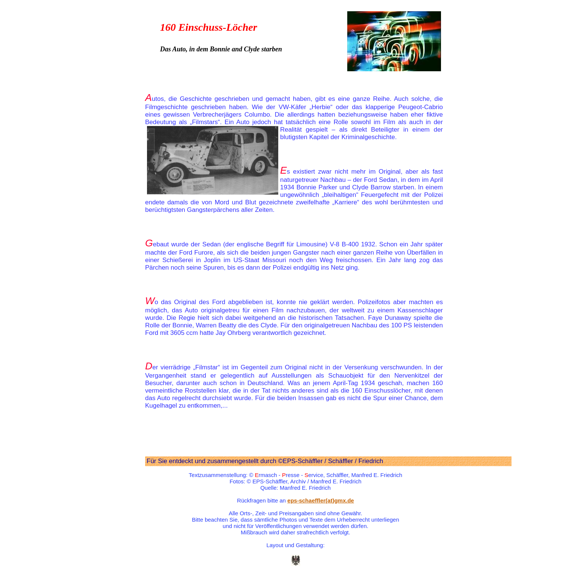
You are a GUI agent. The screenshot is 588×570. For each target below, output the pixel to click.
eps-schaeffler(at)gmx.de (320, 500)
